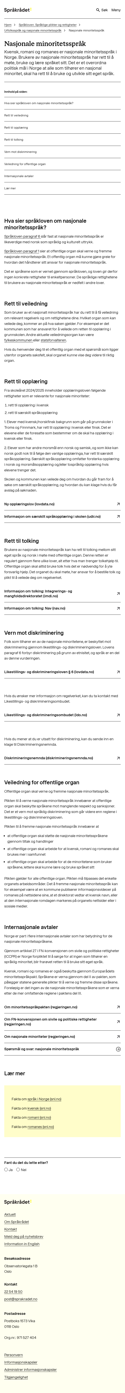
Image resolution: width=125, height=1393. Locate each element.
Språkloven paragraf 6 (22, 236)
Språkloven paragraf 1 (21, 251)
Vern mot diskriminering (20, 152)
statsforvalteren (53, 340)
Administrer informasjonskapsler (30, 1369)
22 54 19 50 (13, 1291)
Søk (102, 10)
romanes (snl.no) (41, 1127)
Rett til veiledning (16, 115)
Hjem (7, 25)
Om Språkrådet (16, 1222)
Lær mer (10, 188)
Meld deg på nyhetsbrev (23, 1236)
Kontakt (10, 1229)
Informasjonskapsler (20, 1362)
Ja (11, 1170)
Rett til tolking (13, 139)
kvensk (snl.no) (39, 1108)
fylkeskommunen (18, 340)
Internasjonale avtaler (19, 176)
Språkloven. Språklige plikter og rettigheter (48, 25)
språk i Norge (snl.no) (44, 1099)
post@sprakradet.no (20, 1299)
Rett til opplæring (16, 127)
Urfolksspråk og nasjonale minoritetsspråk (32, 30)
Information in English (22, 1244)
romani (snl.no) (39, 1117)
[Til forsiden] (17, 10)
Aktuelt (10, 1214)
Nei (23, 1170)
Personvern (13, 1355)
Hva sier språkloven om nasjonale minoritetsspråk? (38, 103)
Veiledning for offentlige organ (25, 164)
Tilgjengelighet (16, 1377)
